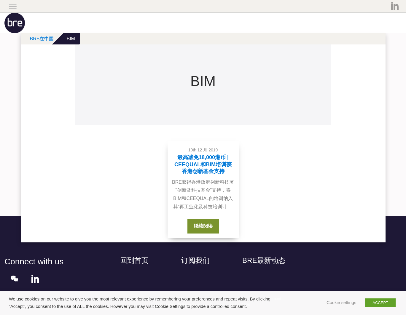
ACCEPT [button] (380, 302)
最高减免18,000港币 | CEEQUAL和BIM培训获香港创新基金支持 (203, 164)
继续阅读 (206, 225)
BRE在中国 (42, 38)
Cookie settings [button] (341, 302)
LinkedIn (395, 6)
